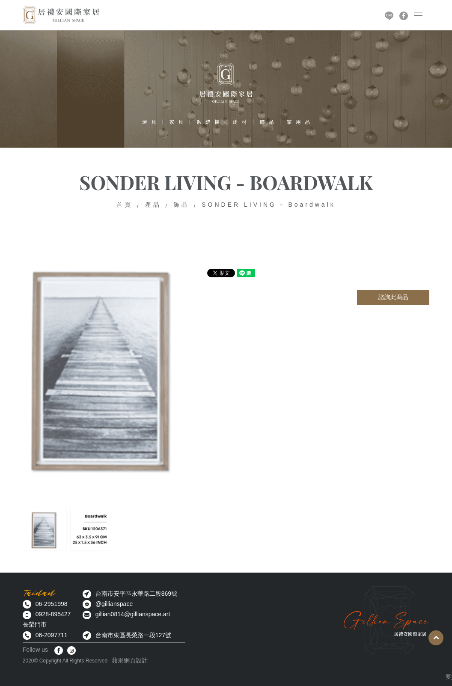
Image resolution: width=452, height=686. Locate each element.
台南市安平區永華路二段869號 (136, 593)
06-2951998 (52, 603)
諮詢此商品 (393, 297)
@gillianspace (114, 603)
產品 (153, 204)
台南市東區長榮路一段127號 (133, 635)
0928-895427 (53, 614)
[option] (104, 361)
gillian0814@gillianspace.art (132, 614)
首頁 (124, 204)
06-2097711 (52, 635)
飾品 (181, 204)
